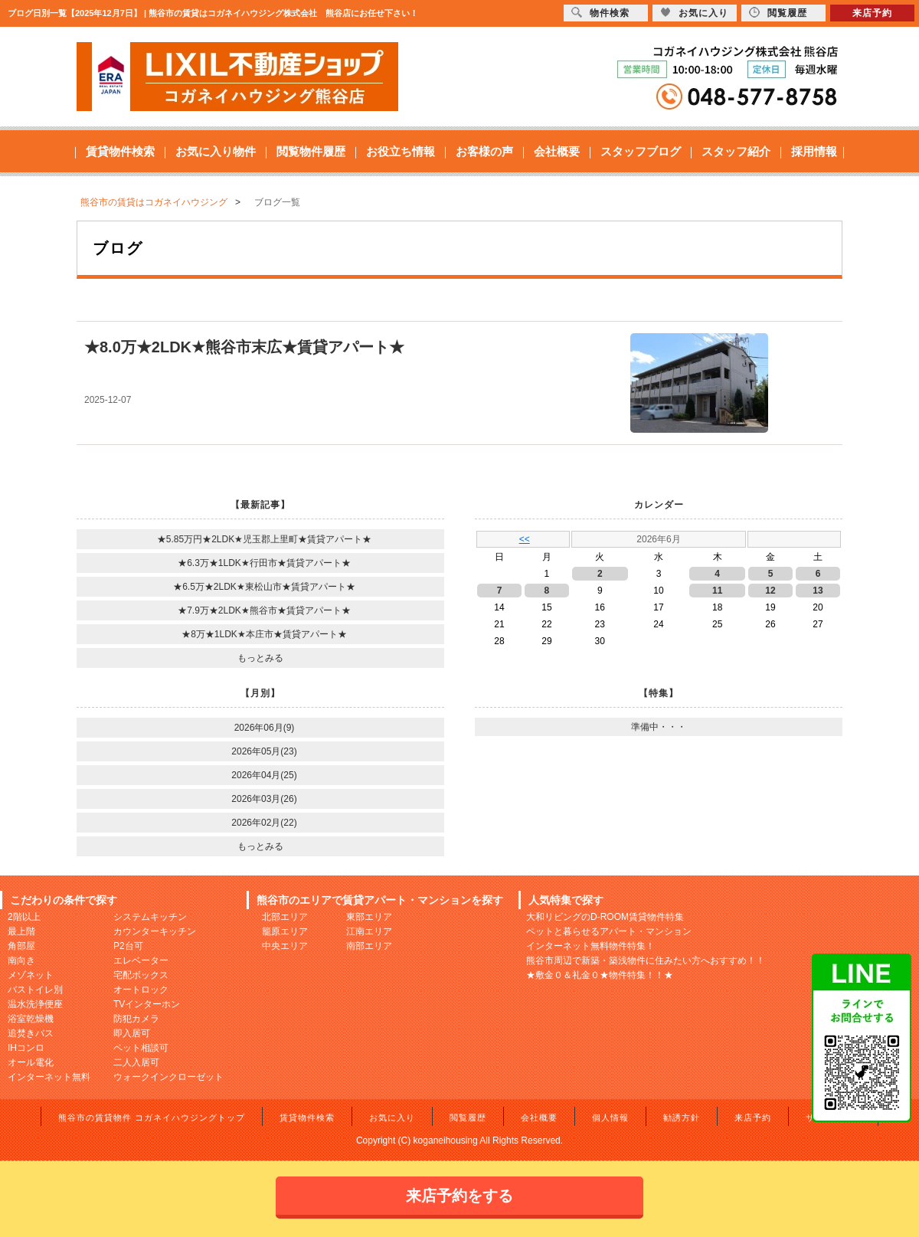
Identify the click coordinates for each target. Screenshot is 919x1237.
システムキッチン (150, 916)
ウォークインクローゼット (168, 1077)
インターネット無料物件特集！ (590, 946)
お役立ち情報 (400, 151)
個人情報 (610, 1117)
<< (524, 539)
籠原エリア (285, 931)
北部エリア (285, 916)
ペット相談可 (140, 1047)
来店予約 (752, 1117)
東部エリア (369, 916)
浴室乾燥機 (31, 1018)
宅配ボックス (140, 975)
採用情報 (814, 151)
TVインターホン (146, 1004)
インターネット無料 (49, 1077)
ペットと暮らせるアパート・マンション (609, 931)
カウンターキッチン (154, 931)
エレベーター (140, 960)
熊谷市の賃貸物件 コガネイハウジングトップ (151, 1117)
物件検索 (600, 12)
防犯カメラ (136, 1018)
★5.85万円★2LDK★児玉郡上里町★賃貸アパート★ (264, 539)
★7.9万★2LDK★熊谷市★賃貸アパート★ (264, 610)
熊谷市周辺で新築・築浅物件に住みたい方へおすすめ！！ (645, 960)
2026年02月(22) (263, 822)
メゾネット (31, 975)
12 (770, 590)
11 (717, 590)
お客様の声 (484, 151)
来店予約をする (459, 1195)
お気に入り (392, 1117)
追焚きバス (31, 1033)
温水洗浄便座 (35, 1004)
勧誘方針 (681, 1117)
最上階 (21, 931)
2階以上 (24, 916)
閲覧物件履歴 (310, 151)
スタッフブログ (640, 151)
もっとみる (260, 658)
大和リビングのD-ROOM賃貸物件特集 (605, 916)
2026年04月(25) (263, 775)
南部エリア (369, 946)
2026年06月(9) (264, 727)
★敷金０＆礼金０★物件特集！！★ (599, 975)
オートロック (140, 989)
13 (818, 590)
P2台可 (128, 946)
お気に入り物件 (215, 151)
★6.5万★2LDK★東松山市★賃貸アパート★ (264, 586)
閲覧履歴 (468, 1117)
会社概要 (557, 151)
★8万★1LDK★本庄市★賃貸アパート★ (264, 634)
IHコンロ (26, 1047)
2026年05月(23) (263, 751)
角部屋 (21, 946)
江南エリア (369, 931)
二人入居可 (136, 1062)
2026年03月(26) (263, 799)
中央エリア (285, 946)
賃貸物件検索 (120, 151)
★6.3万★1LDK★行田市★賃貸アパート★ (264, 563)
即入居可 (131, 1033)
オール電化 (31, 1062)
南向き (21, 960)
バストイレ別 (35, 989)
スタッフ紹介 (736, 151)
